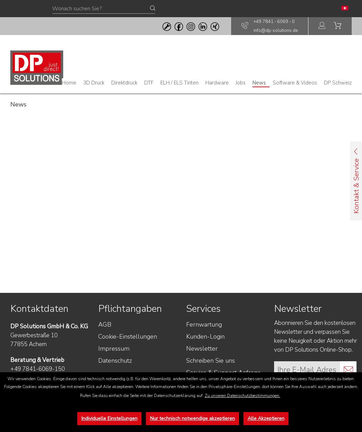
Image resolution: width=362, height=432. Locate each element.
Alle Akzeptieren (266, 418)
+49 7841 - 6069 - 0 (274, 22)
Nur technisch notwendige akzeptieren (192, 418)
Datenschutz (115, 360)
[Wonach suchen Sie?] (103, 9)
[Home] (69, 82)
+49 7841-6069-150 (37, 369)
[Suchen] (152, 8)
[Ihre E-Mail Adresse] (307, 369)
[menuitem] (322, 26)
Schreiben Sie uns (210, 360)
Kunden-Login (205, 336)
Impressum (113, 348)
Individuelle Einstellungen (109, 418)
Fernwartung (204, 324)
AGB (104, 324)
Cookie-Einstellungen (127, 336)
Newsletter (202, 348)
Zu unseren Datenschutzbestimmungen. (242, 395)
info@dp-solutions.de (275, 30)
